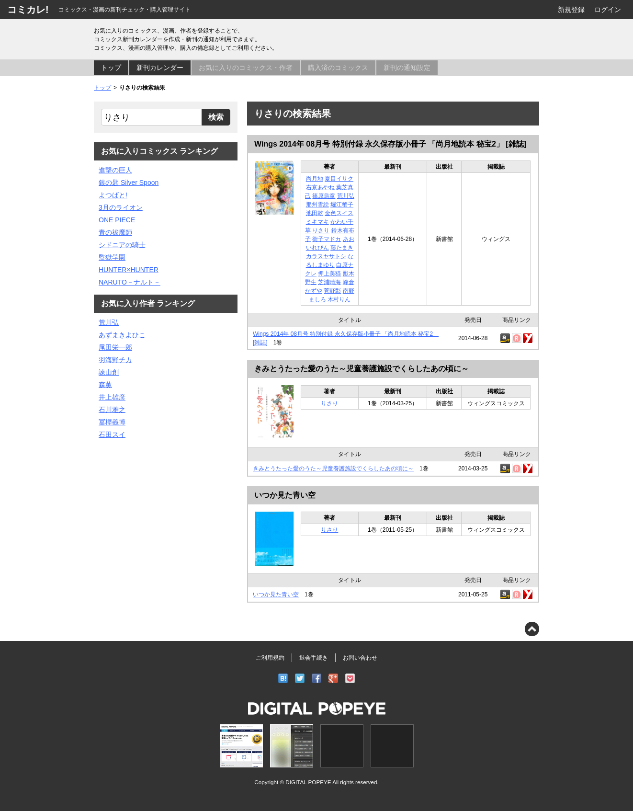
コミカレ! (28, 9)
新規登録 (571, 9)
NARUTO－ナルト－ (129, 282)
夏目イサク (339, 178)
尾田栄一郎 (115, 347)
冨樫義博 (112, 422)
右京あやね (320, 187)
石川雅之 (112, 409)
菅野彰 (332, 290)
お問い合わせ (360, 657)
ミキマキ (317, 221)
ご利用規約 (270, 657)
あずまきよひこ (122, 335)
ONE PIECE (117, 220)
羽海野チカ (115, 360)
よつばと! (113, 195)
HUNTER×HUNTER (128, 270)
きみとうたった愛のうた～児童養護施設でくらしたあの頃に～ (361, 369)
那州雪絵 (317, 204)
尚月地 (314, 178)
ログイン (607, 9)
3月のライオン (121, 207)
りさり (320, 230)
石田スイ (112, 434)
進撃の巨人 (115, 170)
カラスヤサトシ (326, 256)
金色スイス (339, 213)
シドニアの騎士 (122, 245)
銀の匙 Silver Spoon (128, 182)
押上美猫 (329, 273)
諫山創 (109, 372)
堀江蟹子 (341, 204)
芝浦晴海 (329, 282)
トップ (111, 67)
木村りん (339, 299)
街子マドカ (326, 239)
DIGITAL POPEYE (308, 782)
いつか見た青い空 (285, 495)
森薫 (105, 384)
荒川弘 (345, 196)
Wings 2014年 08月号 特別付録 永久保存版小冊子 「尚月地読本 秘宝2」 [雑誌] (390, 144)
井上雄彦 (112, 397)
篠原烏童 (323, 196)
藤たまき (341, 247)
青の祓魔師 (115, 232)
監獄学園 (112, 257)
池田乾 (314, 213)
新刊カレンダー (159, 67)
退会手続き (313, 657)
